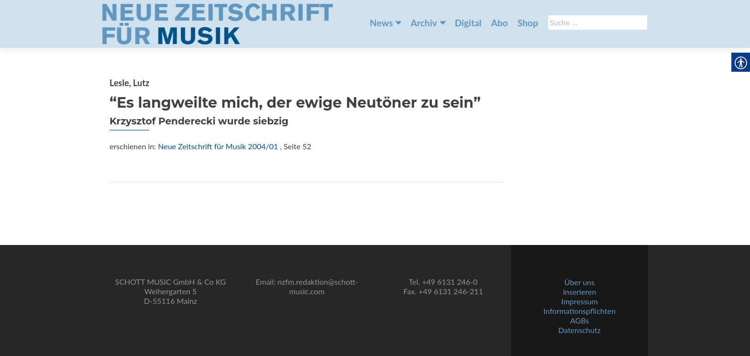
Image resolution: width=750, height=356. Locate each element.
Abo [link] (499, 22)
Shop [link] (528, 22)
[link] (217, 23)
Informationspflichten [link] (579, 310)
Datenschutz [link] (579, 329)
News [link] (381, 22)
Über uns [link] (579, 282)
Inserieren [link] (579, 291)
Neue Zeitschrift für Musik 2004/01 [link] (218, 146)
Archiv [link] (423, 22)
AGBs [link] (579, 320)
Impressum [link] (579, 301)
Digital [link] (468, 22)
